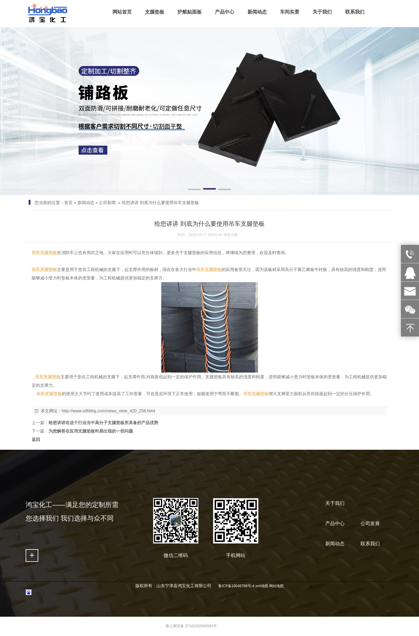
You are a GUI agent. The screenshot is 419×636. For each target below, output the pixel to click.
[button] (194, 190)
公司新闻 (107, 202)
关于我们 (335, 503)
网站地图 (276, 586)
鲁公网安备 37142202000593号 (191, 626)
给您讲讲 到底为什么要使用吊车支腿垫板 (160, 202)
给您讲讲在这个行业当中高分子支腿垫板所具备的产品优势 (103, 422)
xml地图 (261, 586)
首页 (68, 202)
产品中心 (335, 523)
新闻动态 (85, 202)
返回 (36, 439)
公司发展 (370, 523)
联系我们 (370, 543)
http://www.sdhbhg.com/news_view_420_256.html (108, 410)
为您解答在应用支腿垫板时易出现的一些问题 (91, 431)
